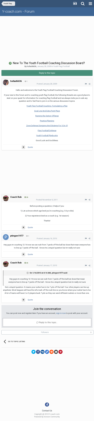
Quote (30, 147)
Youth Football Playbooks (47, 135)
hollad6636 (31, 66)
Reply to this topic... (47, 322)
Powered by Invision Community (47, 417)
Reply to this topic (47, 73)
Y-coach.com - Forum (18, 11)
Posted (47, 84)
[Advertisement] (47, 38)
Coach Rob (16, 197)
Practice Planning (47, 121)
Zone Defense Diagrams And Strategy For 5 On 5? (47, 126)
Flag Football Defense (47, 130)
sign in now (61, 313)
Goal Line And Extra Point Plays (47, 111)
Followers (45, 332)
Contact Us (47, 410)
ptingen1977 (16, 235)
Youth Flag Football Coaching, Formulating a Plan (47, 106)
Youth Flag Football (61, 66)
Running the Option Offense (47, 116)
